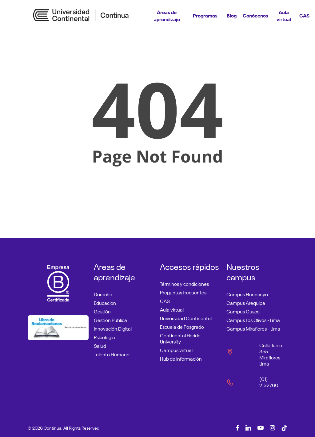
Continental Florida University (180, 338)
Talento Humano (112, 354)
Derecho (103, 294)
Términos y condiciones (184, 283)
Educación (105, 302)
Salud (100, 345)
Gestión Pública (110, 319)
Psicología (104, 337)
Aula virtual (172, 309)
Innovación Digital (113, 328)
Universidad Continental (186, 318)
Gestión (102, 311)
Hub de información (181, 358)
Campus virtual (176, 350)
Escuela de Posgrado (182, 326)
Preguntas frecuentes (183, 292)
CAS (165, 300)
